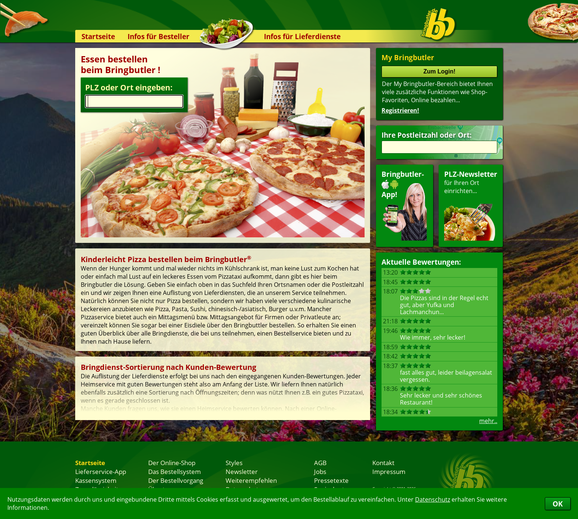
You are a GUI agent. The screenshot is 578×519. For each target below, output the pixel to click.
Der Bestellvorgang (175, 480)
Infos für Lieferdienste (302, 36)
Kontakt (383, 462)
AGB (320, 462)
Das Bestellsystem (174, 471)
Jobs (320, 471)
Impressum (388, 471)
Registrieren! (400, 110)
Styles (234, 462)
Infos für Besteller (158, 36)
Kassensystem (95, 480)
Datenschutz (432, 499)
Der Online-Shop (171, 462)
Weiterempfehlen (251, 480)
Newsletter (242, 471)
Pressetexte (331, 480)
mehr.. (488, 421)
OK (558, 503)
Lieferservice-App (100, 471)
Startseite (98, 36)
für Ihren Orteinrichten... (470, 205)
